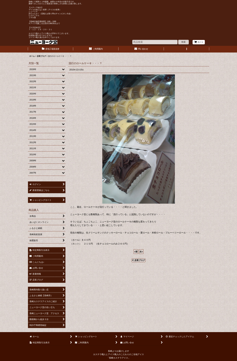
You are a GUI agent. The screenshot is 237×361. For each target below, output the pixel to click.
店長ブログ (138, 260)
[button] (186, 49)
